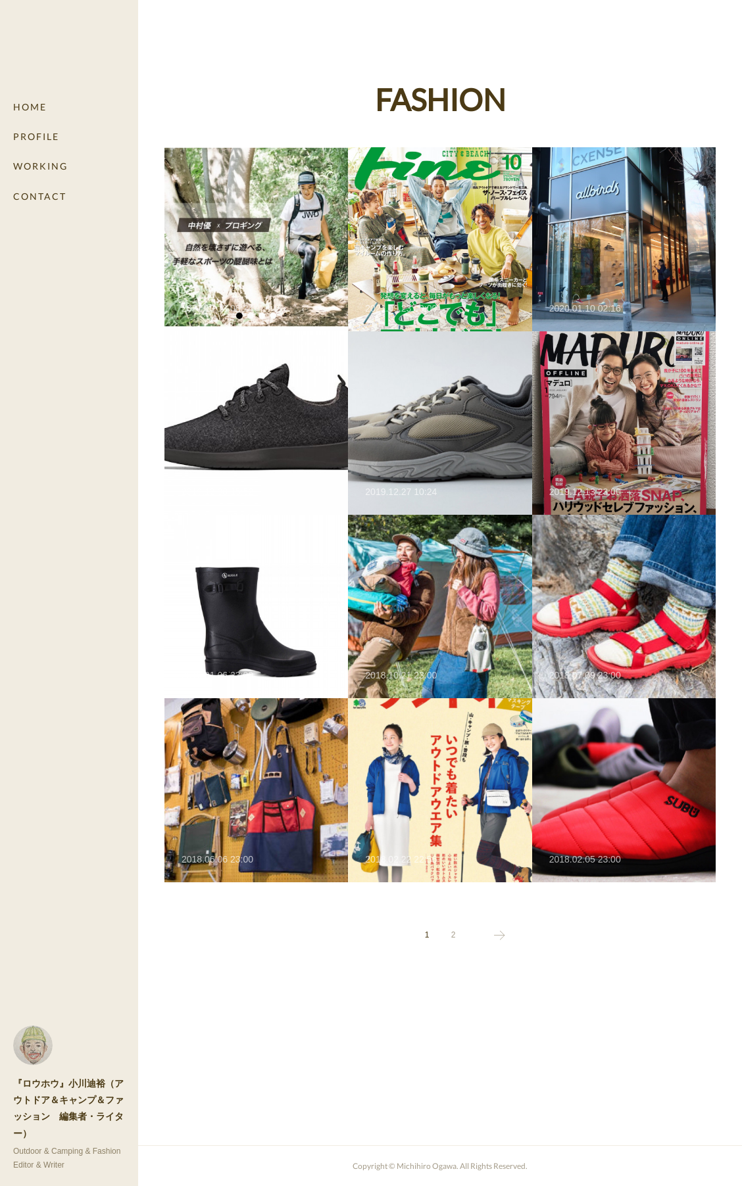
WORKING (40, 166)
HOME (30, 106)
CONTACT (39, 196)
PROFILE (36, 136)
